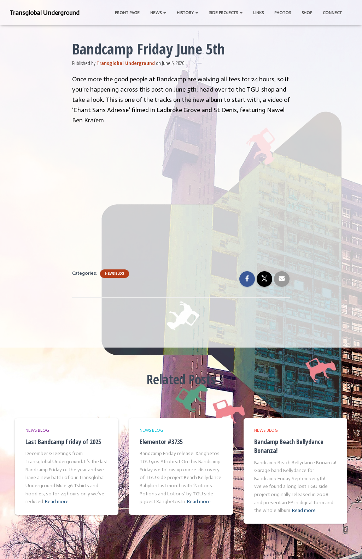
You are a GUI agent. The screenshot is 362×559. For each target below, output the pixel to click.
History (187, 12)
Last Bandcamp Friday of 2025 (63, 441)
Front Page (127, 12)
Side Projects (226, 12)
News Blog (114, 274)
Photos (282, 12)
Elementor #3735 (161, 441)
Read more (57, 502)
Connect (332, 12)
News (158, 12)
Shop (307, 12)
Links (258, 12)
